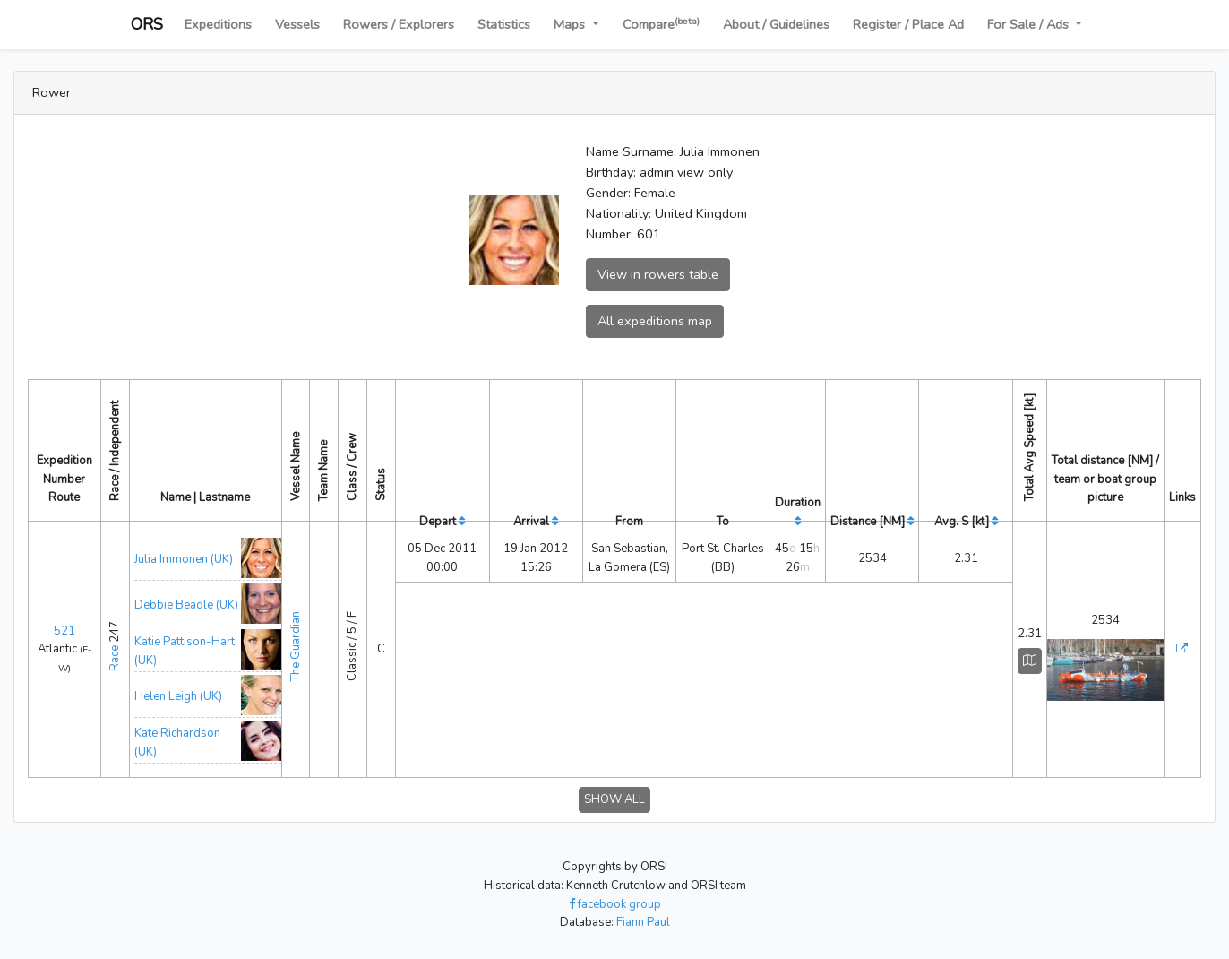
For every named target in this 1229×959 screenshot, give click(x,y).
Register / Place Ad (908, 24)
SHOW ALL (614, 799)
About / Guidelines (776, 24)
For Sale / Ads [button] (1029, 24)
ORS (147, 24)
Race (115, 658)
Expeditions (218, 24)
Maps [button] (571, 24)
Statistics (503, 24)
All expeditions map (654, 321)
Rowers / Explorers (398, 24)
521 (64, 631)
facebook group (615, 904)
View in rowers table (657, 274)
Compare (661, 23)
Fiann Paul (643, 922)
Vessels (297, 24)
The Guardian (296, 646)
